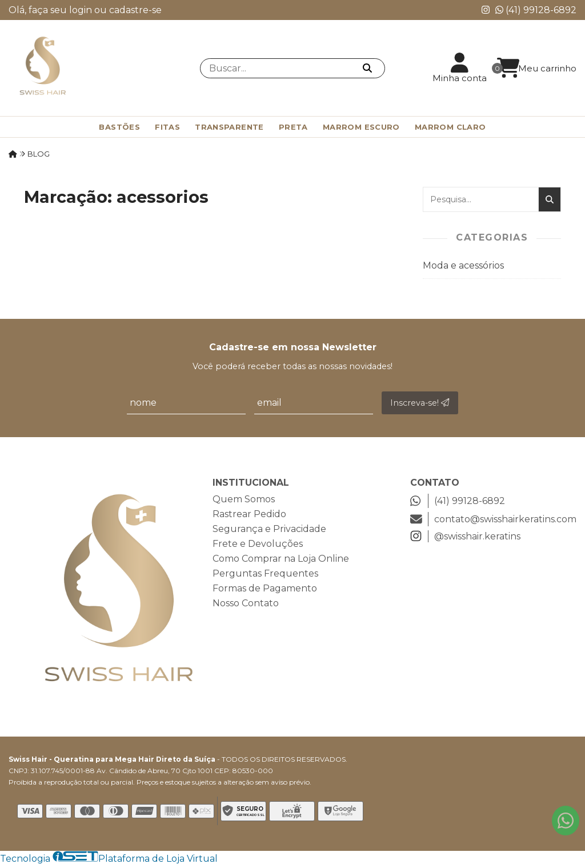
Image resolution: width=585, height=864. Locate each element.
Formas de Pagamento (265, 588)
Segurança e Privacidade (269, 528)
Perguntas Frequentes (265, 573)
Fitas (167, 126)
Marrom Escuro (361, 126)
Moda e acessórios (463, 265)
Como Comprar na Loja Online (281, 558)
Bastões (119, 126)
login (81, 10)
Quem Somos (244, 499)
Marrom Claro (450, 126)
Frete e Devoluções (258, 543)
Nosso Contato (246, 603)
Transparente (229, 126)
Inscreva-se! (419, 403)
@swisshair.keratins (465, 536)
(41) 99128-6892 (535, 10)
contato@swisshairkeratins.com (493, 519)
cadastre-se (135, 10)
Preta (293, 126)
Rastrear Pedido (249, 514)
